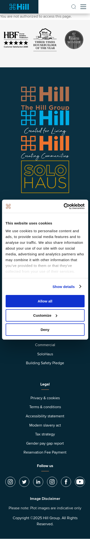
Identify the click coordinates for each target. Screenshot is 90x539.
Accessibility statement (45, 416)
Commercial (45, 345)
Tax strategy (45, 434)
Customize (45, 315)
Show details (64, 286)
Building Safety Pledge (45, 363)
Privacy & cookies (45, 398)
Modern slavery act (45, 425)
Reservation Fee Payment (45, 452)
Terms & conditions (45, 407)
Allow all (45, 301)
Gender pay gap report (45, 443)
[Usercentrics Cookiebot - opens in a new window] (64, 206)
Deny (45, 329)
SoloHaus (45, 354)
